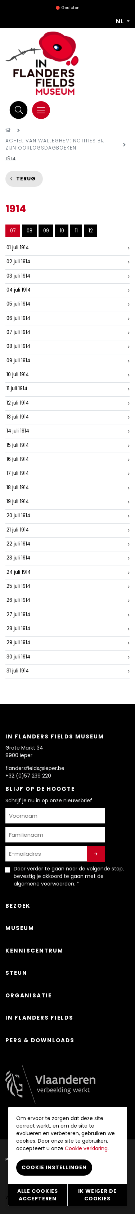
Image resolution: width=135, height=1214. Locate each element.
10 (62, 230)
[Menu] (41, 110)
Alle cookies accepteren (37, 1194)
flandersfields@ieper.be (34, 768)
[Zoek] (18, 110)
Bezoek (18, 906)
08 (29, 230)
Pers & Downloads (40, 1040)
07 (13, 230)
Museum (19, 928)
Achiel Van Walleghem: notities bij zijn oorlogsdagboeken (55, 144)
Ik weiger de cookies (97, 1194)
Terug (26, 178)
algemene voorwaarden (44, 883)
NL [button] (120, 21)
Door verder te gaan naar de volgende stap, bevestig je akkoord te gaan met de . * (69, 876)
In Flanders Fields (39, 1017)
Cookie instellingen (54, 1167)
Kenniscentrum (34, 950)
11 (76, 230)
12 (91, 230)
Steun (16, 973)
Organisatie (28, 995)
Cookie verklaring (86, 1148)
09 (46, 230)
